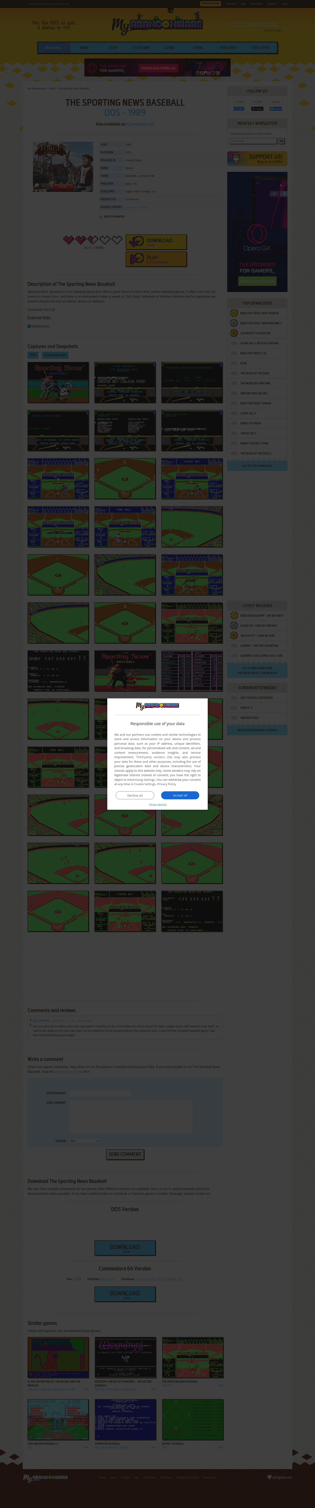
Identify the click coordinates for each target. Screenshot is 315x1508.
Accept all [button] (180, 795)
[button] (157, 804)
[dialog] (157, 754)
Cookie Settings (145, 784)
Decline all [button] (135, 795)
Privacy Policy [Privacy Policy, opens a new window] (166, 784)
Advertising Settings (141, 780)
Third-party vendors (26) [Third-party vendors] (154, 757)
